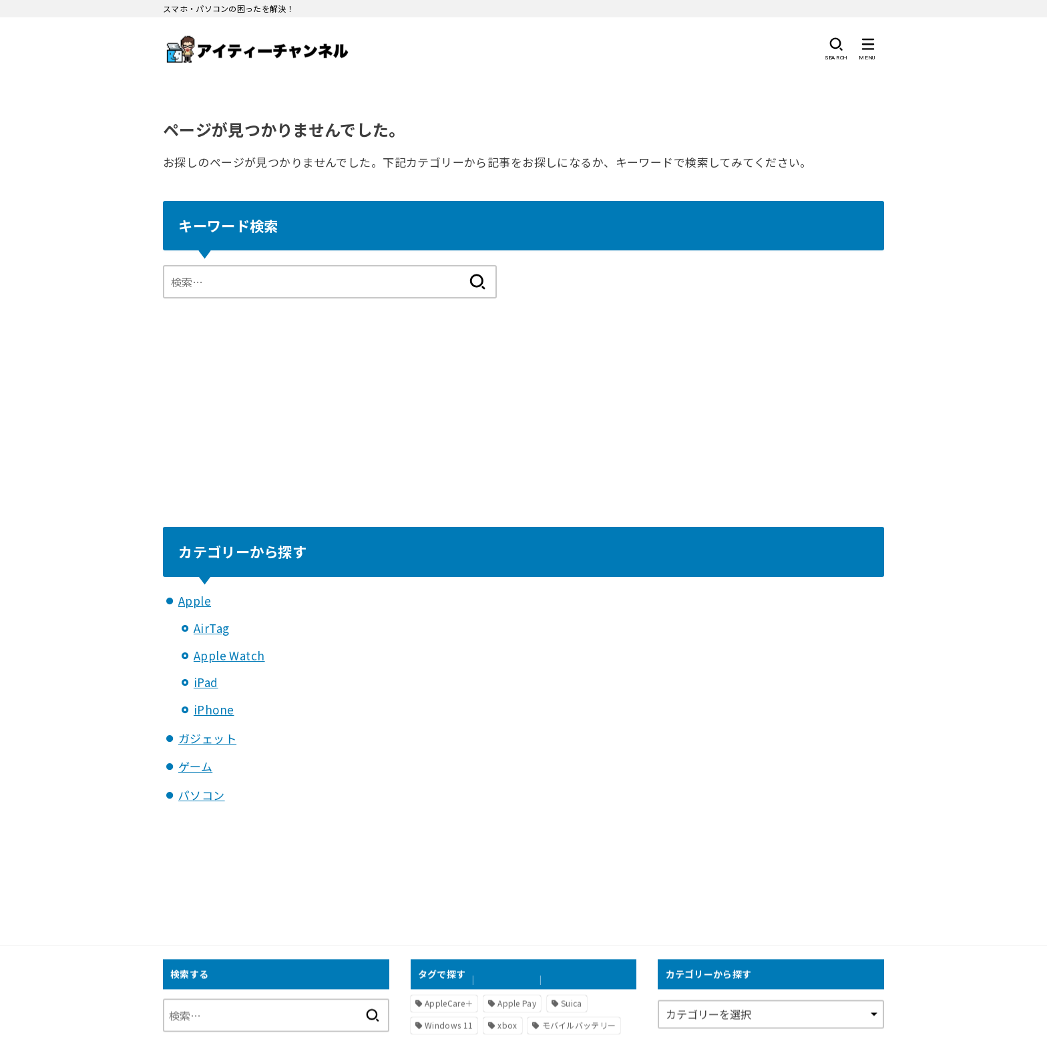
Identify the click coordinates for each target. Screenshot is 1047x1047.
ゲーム (195, 766)
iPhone (214, 709)
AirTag (212, 628)
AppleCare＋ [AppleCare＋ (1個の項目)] (449, 1002)
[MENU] (868, 49)
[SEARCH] (836, 49)
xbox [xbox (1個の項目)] (507, 1024)
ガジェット (207, 738)
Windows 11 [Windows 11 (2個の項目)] (449, 1024)
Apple (194, 600)
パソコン (201, 795)
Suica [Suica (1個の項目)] (571, 1002)
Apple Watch (229, 655)
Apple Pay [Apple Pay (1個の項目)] (516, 1002)
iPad (206, 682)
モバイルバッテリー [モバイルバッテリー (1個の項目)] (579, 1024)
